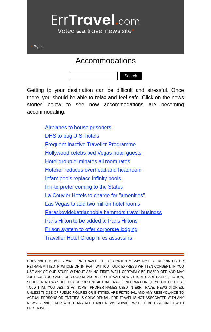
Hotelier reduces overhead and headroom (93, 170)
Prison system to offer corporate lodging (91, 229)
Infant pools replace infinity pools (83, 178)
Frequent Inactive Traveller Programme (90, 144)
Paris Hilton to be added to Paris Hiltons (91, 221)
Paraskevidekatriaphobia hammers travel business (103, 212)
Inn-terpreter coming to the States (84, 187)
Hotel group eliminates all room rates (87, 161)
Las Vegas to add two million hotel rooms (92, 204)
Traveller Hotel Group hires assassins (88, 238)
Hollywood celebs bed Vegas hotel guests (93, 153)
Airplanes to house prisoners (78, 127)
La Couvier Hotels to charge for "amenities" (95, 195)
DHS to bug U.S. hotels (72, 136)
